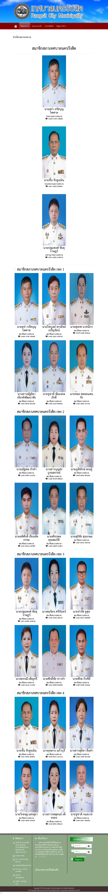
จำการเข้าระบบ (81, 856)
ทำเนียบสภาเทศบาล (22, 36)
